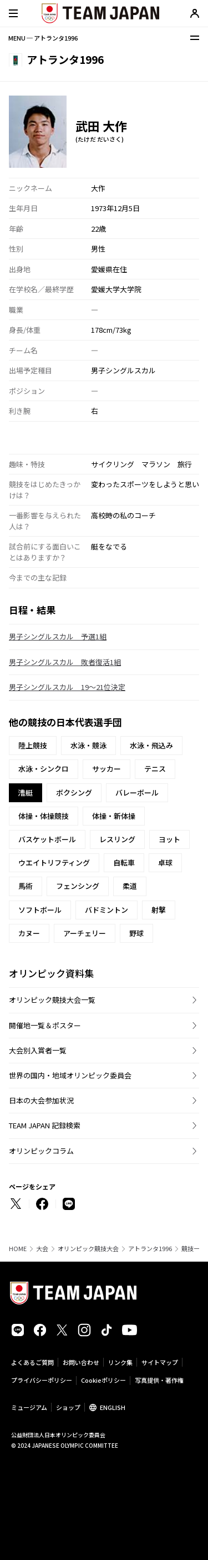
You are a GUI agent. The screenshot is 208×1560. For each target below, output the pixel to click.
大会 (42, 1248)
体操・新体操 (113, 816)
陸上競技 (32, 745)
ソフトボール (40, 909)
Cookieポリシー (103, 1380)
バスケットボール (47, 839)
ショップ (68, 1407)
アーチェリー (84, 933)
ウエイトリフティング (54, 862)
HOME (18, 1248)
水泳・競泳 (88, 745)
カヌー (29, 933)
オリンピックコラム (41, 1151)
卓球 (165, 862)
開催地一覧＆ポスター (45, 1025)
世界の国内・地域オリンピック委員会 (70, 1075)
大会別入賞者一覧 (38, 1050)
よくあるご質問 (32, 1362)
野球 (136, 933)
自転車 (124, 862)
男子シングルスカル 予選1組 (57, 636)
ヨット (169, 839)
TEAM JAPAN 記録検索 (44, 1125)
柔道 (130, 886)
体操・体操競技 (43, 816)
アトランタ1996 (150, 1248)
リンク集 (120, 1362)
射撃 (158, 909)
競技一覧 (193, 1248)
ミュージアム (29, 1407)
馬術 (25, 886)
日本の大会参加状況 (41, 1100)
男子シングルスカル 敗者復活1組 (65, 662)
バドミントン (106, 909)
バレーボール (137, 792)
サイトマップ (159, 1362)
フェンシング (77, 886)
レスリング (117, 839)
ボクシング (74, 792)
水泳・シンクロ (43, 768)
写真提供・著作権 (159, 1380)
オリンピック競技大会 (88, 1248)
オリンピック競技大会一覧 (52, 999)
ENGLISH (112, 1407)
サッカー (106, 768)
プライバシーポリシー (41, 1380)
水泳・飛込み (151, 745)
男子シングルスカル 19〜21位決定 (67, 687)
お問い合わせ (81, 1362)
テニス (155, 768)
